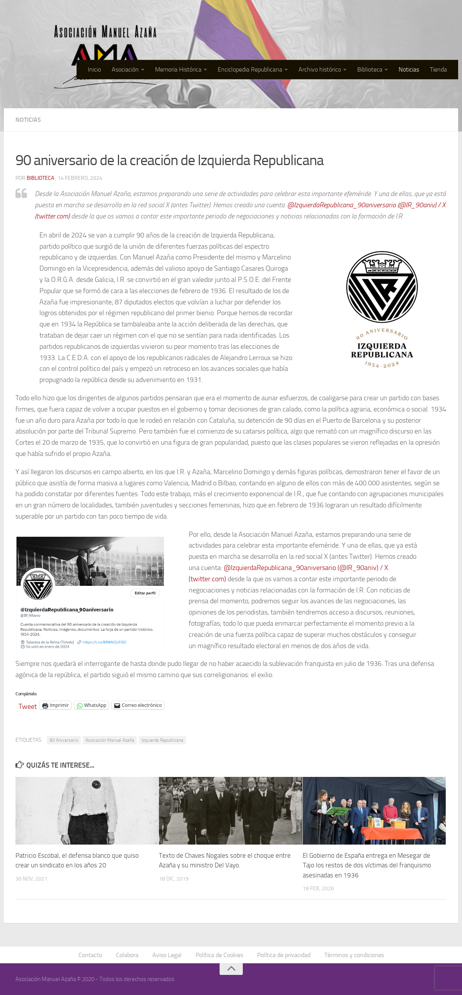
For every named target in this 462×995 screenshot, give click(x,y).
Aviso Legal (167, 955)
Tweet (28, 705)
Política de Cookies (219, 955)
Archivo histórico (319, 69)
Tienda (438, 69)
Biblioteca (369, 69)
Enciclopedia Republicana (250, 69)
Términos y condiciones (354, 955)
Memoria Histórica (178, 69)
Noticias (409, 69)
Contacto (90, 955)
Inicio (94, 69)
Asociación (125, 69)
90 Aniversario (63, 740)
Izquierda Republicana (162, 740)
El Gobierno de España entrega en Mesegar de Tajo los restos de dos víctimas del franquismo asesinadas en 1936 (367, 865)
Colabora (127, 955)
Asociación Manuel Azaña (109, 740)
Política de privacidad (283, 955)
